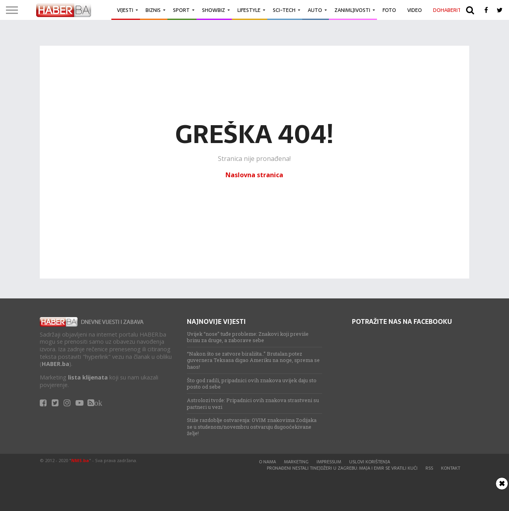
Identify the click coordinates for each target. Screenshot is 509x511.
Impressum (329, 461)
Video (414, 10)
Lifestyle (248, 10)
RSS (429, 468)
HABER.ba (55, 364)
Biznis (153, 10)
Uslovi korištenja (369, 461)
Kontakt (450, 468)
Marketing (296, 461)
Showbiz (213, 10)
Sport (181, 10)
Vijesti (125, 10)
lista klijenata (88, 377)
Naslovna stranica (254, 174)
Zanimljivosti (352, 10)
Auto (315, 10)
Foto (389, 10)
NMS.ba (80, 460)
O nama (267, 461)
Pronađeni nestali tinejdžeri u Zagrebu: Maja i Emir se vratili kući (342, 468)
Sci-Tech (284, 10)
